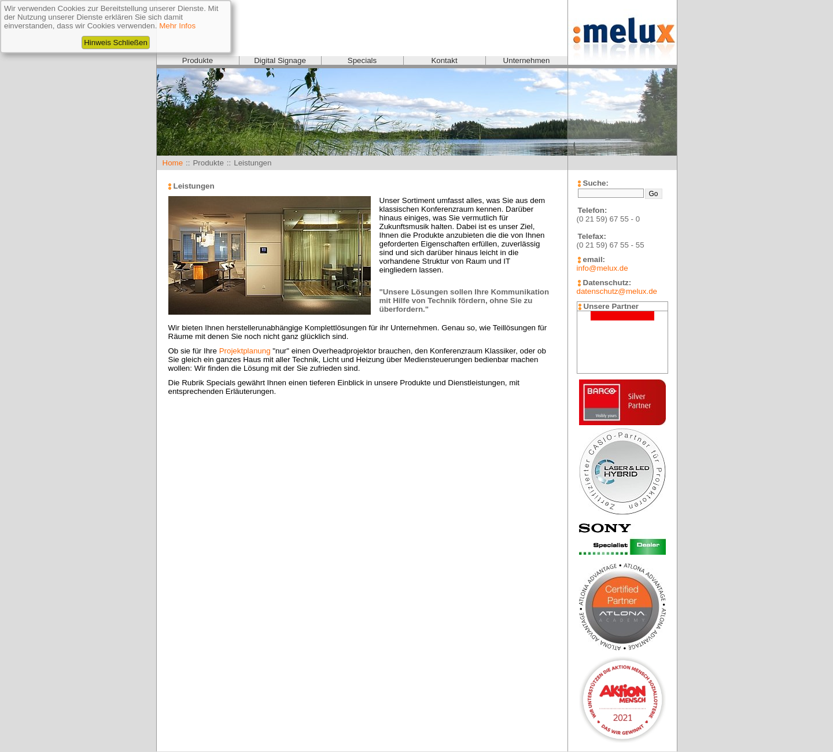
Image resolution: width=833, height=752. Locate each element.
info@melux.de (602, 268)
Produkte (197, 60)
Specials (362, 60)
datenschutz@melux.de (617, 291)
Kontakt (444, 60)
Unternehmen (526, 60)
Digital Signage (280, 60)
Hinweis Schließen (116, 42)
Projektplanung (245, 350)
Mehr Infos (177, 25)
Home (173, 162)
